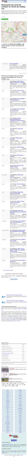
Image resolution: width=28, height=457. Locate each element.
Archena (6, 383)
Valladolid (7, 430)
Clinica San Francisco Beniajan (16, 192)
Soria (20, 425)
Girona (20, 403)
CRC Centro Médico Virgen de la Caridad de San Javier (17, 250)
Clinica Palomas (21, 184)
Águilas (3, 383)
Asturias (7, 393)
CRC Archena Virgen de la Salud (17, 202)
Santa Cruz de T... (7, 423)
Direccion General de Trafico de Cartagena (14, 300)
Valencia (20, 428)
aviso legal (14, 451)
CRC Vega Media (14, 63)
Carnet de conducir (11, 368)
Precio (2, 308)
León (7, 413)
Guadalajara (20, 405)
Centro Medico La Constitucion (17, 109)
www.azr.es (21, 455)
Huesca (8, 408)
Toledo (8, 428)
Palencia (20, 420)
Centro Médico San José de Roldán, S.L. (18, 221)
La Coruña (20, 410)
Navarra (20, 418)
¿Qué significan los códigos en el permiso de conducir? (18, 369)
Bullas (10, 383)
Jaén (7, 410)
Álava (8, 390)
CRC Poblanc (20, 147)
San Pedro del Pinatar (22, 384)
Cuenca (8, 403)
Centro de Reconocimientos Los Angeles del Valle (18, 212)
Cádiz (8, 398)
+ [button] (2, 23)
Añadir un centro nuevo (23, 73)
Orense (8, 420)
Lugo (7, 415)
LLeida (20, 413)
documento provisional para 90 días (15, 316)
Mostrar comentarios (14, 279)
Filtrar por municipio (5, 19)
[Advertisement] (14, 55)
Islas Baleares (20, 408)
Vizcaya (20, 430)
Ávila (20, 393)
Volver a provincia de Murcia (7, 270)
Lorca (3, 384)
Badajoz (7, 395)
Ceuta (20, 400)
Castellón (7, 400)
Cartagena (14, 383)
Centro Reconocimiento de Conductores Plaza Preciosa (17, 119)
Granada (7, 405)
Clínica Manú (20, 90)
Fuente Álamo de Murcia (19, 383)
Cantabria (20, 398)
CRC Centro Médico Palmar (17, 166)
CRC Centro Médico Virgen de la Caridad (17, 82)
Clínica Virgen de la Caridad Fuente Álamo (17, 231)
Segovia (20, 423)
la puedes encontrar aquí (23, 362)
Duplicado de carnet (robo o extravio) (7, 353)
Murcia (12, 384)
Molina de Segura (7, 384)
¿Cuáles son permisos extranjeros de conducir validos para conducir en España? (17, 374)
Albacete (20, 390)
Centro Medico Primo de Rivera (17, 99)
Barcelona (20, 395)
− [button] (2, 24)
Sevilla (8, 425)
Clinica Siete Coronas (16, 138)
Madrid (20, 415)
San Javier (16, 384)
